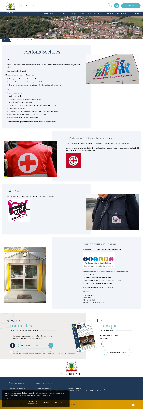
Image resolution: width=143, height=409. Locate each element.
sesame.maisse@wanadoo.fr (95, 302)
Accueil (6, 40)
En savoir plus (8, 398)
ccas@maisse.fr (49, 121)
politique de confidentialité (68, 353)
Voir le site (86, 291)
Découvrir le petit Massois (117, 352)
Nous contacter (95, 390)
